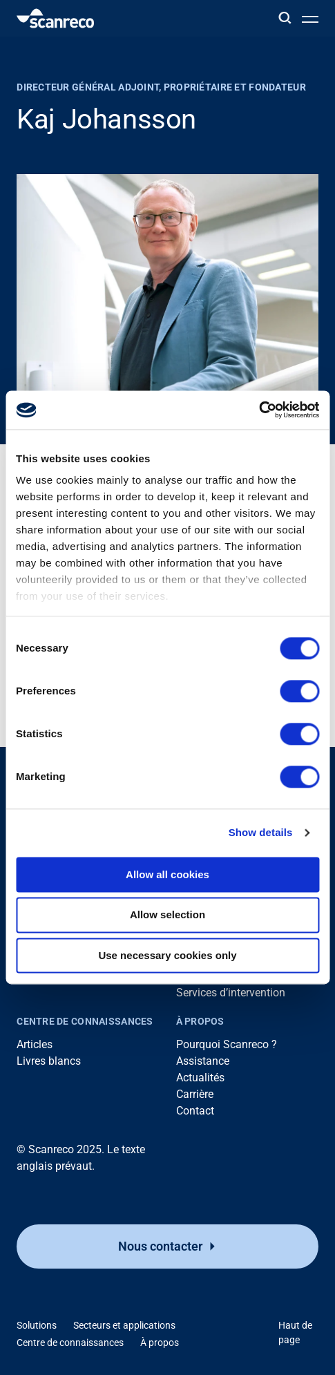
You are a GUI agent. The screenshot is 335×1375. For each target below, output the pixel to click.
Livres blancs (49, 1061)
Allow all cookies (167, 874)
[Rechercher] (284, 18)
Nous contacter (160, 1246)
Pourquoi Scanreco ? (226, 1044)
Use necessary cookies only (167, 955)
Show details (261, 832)
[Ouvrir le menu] (310, 18)
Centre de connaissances (85, 1021)
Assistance (202, 1061)
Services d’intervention (230, 992)
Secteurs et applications (124, 1325)
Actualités (200, 1077)
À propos (200, 1021)
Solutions (37, 1325)
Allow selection (167, 915)
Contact (195, 1110)
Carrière (194, 1094)
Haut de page (295, 1332)
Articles (34, 1044)
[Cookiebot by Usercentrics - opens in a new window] (258, 410)
